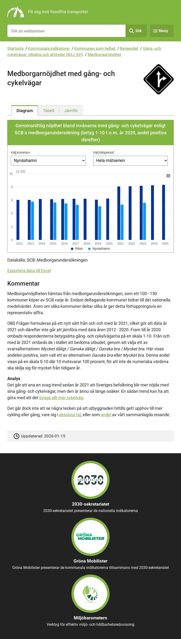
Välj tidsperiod (103, 152)
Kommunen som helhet (94, 48)
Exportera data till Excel (29, 270)
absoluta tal (70, 414)
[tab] (25, 110)
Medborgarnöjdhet (104, 54)
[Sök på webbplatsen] (66, 31)
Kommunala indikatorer (49, 48)
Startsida (15, 48)
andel (106, 414)
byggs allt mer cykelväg (61, 397)
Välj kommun (20, 152)
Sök (138, 31)
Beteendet (129, 48)
